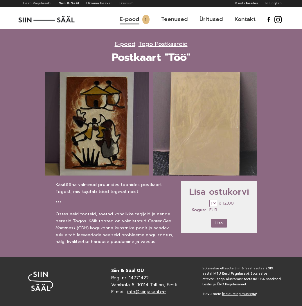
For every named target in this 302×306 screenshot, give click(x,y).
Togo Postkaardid (163, 44)
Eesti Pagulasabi (37, 3)
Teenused (174, 19)
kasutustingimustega (239, 293)
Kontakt (245, 19)
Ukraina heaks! (99, 3)
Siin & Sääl (69, 3)
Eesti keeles (246, 3)
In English (273, 3)
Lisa (219, 223)
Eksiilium (126, 3)
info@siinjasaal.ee (146, 292)
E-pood (129, 19)
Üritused (211, 19)
